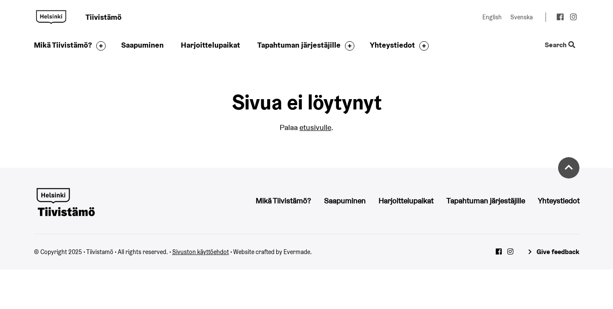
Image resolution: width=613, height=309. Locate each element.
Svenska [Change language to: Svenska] (521, 17)
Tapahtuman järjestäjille (299, 45)
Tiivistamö (51, 17)
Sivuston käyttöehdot (200, 252)
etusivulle (315, 127)
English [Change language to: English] (492, 17)
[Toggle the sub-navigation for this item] (99, 46)
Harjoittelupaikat (210, 45)
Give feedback (558, 251)
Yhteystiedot (392, 45)
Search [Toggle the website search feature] (559, 45)
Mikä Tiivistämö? (63, 45)
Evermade (297, 252)
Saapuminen (142, 45)
